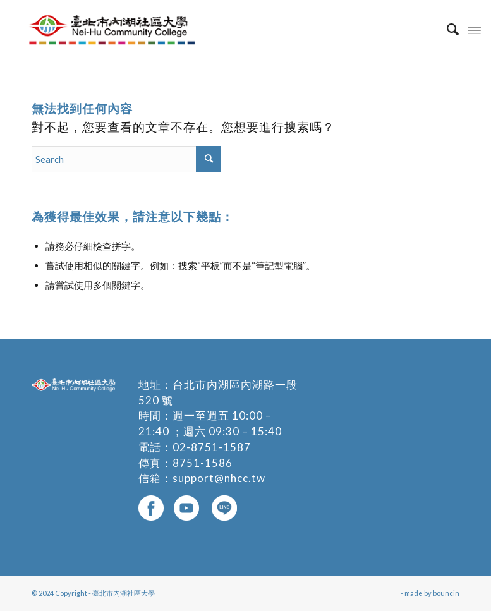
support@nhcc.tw (219, 478)
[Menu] (474, 29)
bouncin (446, 593)
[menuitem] (446, 29)
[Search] (446, 29)
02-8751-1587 (212, 447)
